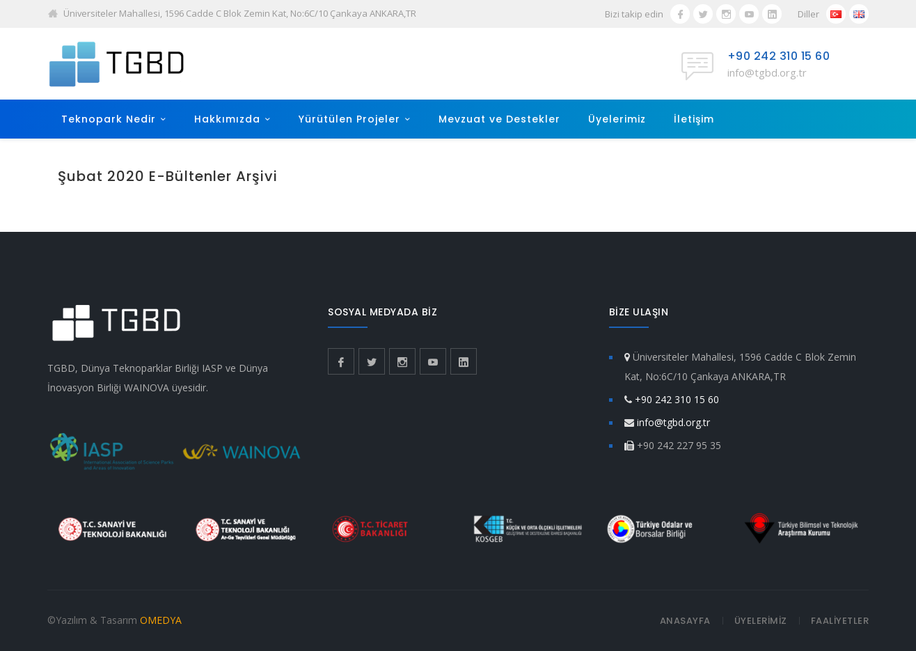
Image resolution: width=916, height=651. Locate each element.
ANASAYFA (685, 620)
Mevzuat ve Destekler (499, 119)
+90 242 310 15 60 (778, 56)
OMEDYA (161, 620)
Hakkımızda (227, 119)
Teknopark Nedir (108, 119)
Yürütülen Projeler (349, 119)
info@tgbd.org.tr (767, 72)
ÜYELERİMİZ (760, 620)
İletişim (694, 119)
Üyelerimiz (617, 119)
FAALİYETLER (840, 620)
